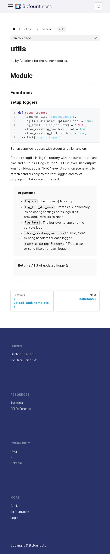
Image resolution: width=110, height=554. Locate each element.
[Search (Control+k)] (99, 6)
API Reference (20, 408)
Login (14, 517)
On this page (22, 38)
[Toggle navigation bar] (10, 6)
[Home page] (14, 29)
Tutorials (16, 403)
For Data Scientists (24, 360)
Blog (13, 451)
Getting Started (22, 354)
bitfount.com (19, 511)
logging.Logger (61, 116)
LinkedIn (16, 463)
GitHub (15, 506)
